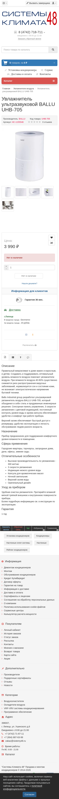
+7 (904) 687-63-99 (12, 737)
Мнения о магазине (14, 648)
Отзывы (8, 681)
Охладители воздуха (14, 705)
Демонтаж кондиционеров (17, 567)
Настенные (42, 543)
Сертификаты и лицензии (17, 596)
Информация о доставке (16, 589)
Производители (12, 674)
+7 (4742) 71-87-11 (13, 733)
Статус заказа (11, 637)
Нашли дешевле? (29, 283)
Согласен (29, 794)
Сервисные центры (14, 610)
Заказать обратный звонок (29, 39)
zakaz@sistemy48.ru (14, 741)
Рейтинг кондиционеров (16, 550)
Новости (8, 685)
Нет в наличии (28, 276)
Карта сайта (10, 655)
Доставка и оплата (13, 592)
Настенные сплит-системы (18, 543)
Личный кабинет (12, 630)
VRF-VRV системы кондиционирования (24, 708)
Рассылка (9, 640)
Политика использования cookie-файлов (24, 607)
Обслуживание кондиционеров (20, 574)
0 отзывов (47, 122)
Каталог (29, 80)
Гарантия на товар (13, 585)
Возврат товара (12, 651)
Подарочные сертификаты (17, 678)
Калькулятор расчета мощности (20, 614)
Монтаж (8, 571)
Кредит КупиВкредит (14, 578)
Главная (6, 88)
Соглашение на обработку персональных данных (29, 600)
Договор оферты (12, 582)
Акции (7, 658)
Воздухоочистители (14, 701)
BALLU (22, 119)
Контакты (8, 644)
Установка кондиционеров (17, 536)
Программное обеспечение (18, 712)
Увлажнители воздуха (23, 88)
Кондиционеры (42, 536)
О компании (10, 603)
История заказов (12, 633)
